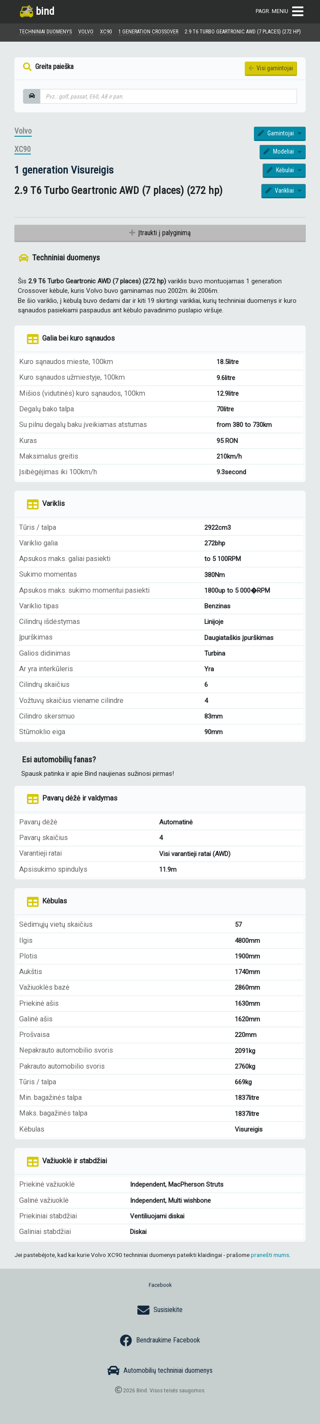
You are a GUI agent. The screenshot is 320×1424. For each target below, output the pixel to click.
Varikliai (280, 190)
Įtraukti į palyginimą (159, 233)
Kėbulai (281, 170)
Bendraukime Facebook (160, 1341)
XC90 (22, 149)
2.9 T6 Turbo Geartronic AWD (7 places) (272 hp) (243, 32)
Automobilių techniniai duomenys (159, 1371)
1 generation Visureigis (63, 170)
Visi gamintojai (271, 68)
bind (37, 11)
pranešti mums (270, 1254)
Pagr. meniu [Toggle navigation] (279, 11)
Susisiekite (159, 1310)
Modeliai (279, 151)
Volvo (23, 131)
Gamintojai (277, 133)
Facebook (160, 1284)
